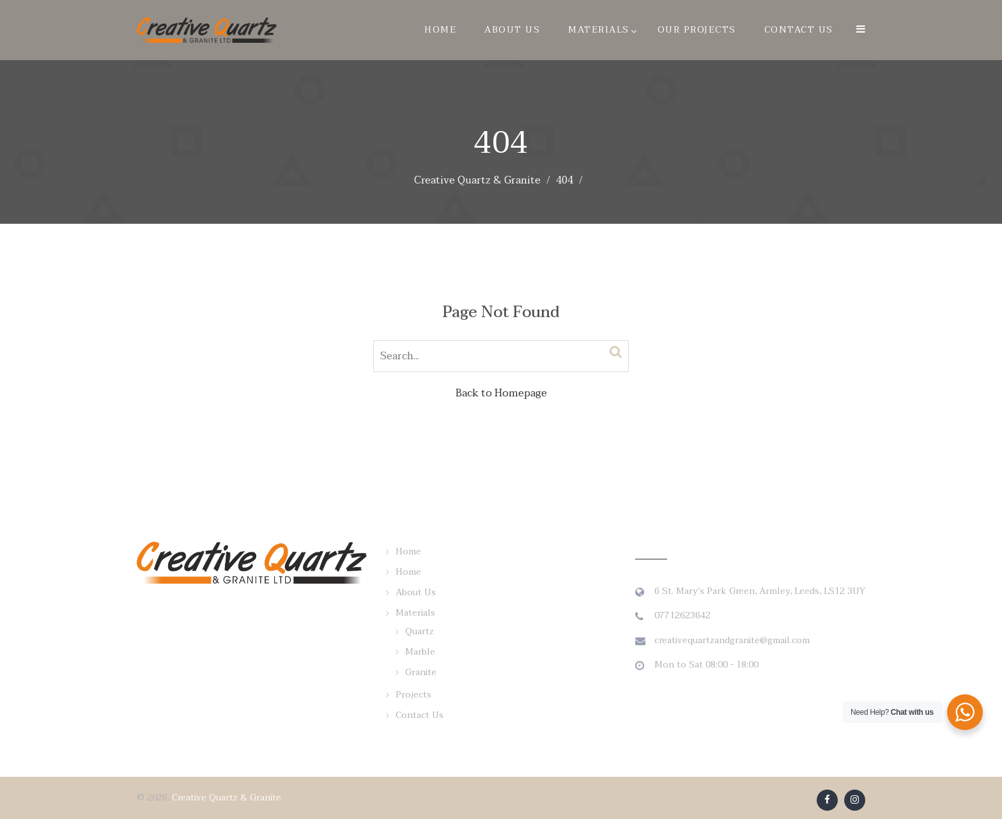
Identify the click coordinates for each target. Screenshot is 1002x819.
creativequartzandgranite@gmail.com (732, 640)
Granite (420, 672)
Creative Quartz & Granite (226, 797)
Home (440, 29)
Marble (420, 651)
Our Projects (697, 29)
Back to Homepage (501, 393)
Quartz (419, 631)
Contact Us (798, 29)
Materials (598, 29)
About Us (512, 29)
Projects (413, 694)
